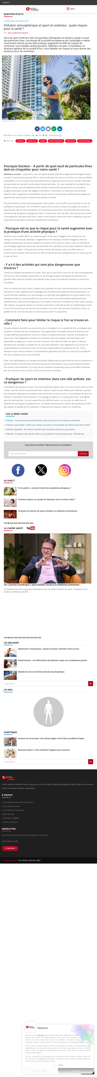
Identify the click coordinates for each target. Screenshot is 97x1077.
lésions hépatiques (56, 141)
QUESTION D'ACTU (13, 14)
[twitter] (44, 470)
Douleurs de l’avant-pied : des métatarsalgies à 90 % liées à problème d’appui (51, 738)
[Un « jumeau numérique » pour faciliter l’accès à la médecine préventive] (48, 558)
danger (42, 141)
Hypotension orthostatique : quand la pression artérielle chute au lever (48, 649)
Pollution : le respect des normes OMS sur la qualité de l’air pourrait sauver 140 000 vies (45, 433)
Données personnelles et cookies (18, 802)
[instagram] (68, 470)
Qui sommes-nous (12, 806)
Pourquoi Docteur (10, 860)
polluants (20, 141)
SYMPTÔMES (10, 732)
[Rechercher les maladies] (90, 683)
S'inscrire (83, 453)
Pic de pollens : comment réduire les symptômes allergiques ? (44, 488)
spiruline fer (32, 141)
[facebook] (21, 470)
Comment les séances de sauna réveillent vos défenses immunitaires (47, 511)
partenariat (71, 141)
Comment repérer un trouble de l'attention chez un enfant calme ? (46, 499)
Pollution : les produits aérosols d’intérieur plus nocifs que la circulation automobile (43, 420)
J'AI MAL (8, 689)
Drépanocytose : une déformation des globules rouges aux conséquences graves (52, 660)
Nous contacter (10, 822)
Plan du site (9, 814)
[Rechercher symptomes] (90, 761)
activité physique (85, 141)
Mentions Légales (11, 818)
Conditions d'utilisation (14, 810)
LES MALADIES (11, 642)
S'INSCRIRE (10, 848)
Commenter (55, 135)
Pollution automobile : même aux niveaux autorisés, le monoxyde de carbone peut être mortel (48, 425)
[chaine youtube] (31, 529)
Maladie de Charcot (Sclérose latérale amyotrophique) (41, 672)
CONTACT (6, 2)
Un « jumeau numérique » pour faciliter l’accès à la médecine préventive (41, 584)
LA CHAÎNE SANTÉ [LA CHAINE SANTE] (13, 528)
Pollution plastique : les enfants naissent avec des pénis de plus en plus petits (40, 429)
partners (41, 1035)
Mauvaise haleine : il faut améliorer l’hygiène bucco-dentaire (44, 750)
